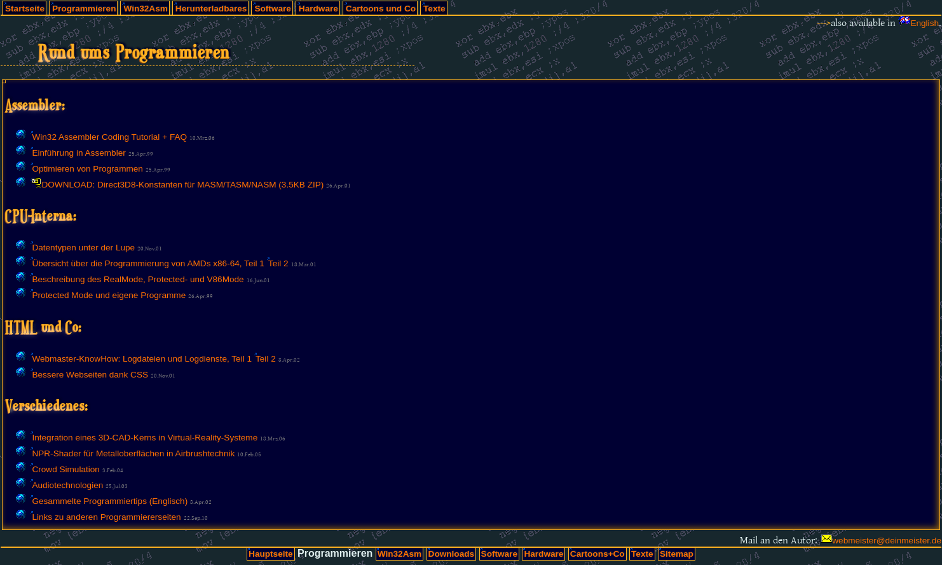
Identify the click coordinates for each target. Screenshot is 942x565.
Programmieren (84, 8)
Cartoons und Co (381, 8)
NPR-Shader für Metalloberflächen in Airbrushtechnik (133, 453)
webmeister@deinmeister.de (886, 540)
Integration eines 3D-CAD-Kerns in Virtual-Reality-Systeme (144, 437)
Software (272, 8)
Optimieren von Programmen (87, 169)
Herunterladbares (211, 8)
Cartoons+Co (597, 554)
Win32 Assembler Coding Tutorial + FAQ (109, 137)
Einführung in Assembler (78, 153)
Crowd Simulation (66, 469)
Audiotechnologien (67, 485)
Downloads (451, 554)
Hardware (318, 8)
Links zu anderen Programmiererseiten (106, 517)
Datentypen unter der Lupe (83, 247)
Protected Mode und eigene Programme (109, 295)
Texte (434, 8)
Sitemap (676, 554)
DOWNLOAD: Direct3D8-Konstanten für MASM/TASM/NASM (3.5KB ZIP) (182, 184)
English (924, 23)
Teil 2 (278, 263)
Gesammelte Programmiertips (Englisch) (110, 501)
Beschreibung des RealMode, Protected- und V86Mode (137, 279)
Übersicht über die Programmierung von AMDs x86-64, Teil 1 (148, 263)
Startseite (24, 8)
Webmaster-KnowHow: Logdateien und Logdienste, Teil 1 (142, 359)
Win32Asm (145, 8)
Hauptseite (271, 554)
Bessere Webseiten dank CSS (90, 374)
